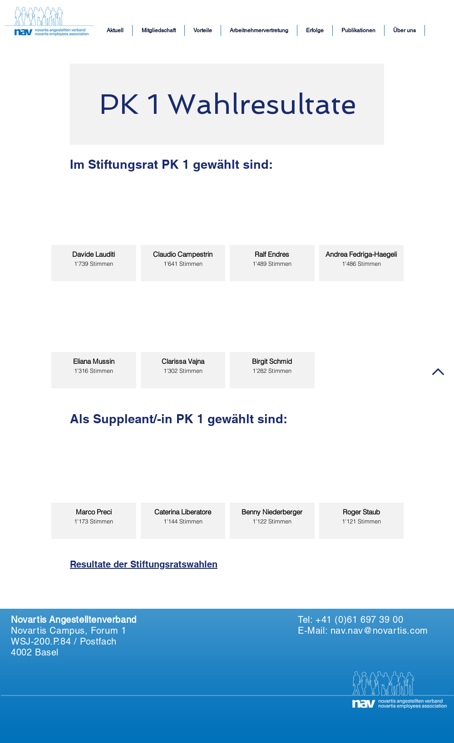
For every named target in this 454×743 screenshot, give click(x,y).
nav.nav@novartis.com (379, 630)
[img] (93, 230)
